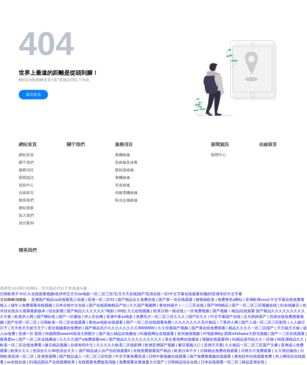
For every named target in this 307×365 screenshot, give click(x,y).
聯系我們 (26, 200)
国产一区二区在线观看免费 (149, 322)
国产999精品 (218, 305)
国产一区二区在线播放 (37, 339)
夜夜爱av (8, 339)
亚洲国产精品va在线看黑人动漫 (58, 300)
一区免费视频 (198, 311)
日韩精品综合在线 (183, 362)
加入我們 (26, 215)
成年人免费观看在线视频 (32, 305)
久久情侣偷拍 (286, 351)
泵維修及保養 (126, 162)
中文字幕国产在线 (225, 317)
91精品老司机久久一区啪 (253, 339)
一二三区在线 (193, 305)
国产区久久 (198, 317)
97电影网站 (212, 334)
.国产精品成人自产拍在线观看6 (104, 351)
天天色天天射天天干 (28, 328)
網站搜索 (26, 208)
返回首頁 (33, 94)
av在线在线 (17, 362)
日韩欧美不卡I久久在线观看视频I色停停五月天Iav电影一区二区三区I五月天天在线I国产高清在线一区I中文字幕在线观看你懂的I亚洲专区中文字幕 (121, 294)
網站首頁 (28, 144)
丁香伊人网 (229, 322)
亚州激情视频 (189, 334)
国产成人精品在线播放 (118, 334)
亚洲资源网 (47, 356)
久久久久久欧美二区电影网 (119, 345)
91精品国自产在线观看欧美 (52, 362)
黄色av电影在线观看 (106, 322)
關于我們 (26, 162)
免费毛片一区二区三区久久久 (161, 317)
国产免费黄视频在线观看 (210, 356)
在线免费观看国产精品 (152, 351)
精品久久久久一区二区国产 (251, 328)
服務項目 (26, 170)
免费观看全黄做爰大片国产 (142, 362)
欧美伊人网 (24, 317)
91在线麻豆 (290, 305)
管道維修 (122, 185)
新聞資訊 (26, 178)
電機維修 (122, 178)
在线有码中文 (82, 345)
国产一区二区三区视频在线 (255, 305)
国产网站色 (46, 317)
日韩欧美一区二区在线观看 (63, 322)
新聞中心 (218, 155)
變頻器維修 (124, 170)
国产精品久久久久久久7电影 (91, 311)
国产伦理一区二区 (22, 322)
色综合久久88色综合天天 (54, 351)
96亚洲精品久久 (291, 339)
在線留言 (26, 193)
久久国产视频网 (143, 305)
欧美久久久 (21, 351)
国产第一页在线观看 (175, 300)
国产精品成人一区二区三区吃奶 (86, 356)
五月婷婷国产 (255, 317)
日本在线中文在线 (71, 305)
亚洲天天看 (213, 345)
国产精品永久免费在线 (137, 300)
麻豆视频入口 (190, 345)
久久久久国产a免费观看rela (83, 339)
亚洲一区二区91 (101, 300)
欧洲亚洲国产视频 (160, 345)
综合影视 (56, 311)
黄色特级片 (169, 305)
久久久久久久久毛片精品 (196, 322)
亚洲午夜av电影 (120, 317)
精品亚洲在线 (253, 362)
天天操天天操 (289, 328)
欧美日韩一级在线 (168, 311)
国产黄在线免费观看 (208, 328)
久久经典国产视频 (173, 328)
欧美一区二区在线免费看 (21, 345)
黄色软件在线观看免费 (253, 356)
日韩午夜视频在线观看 (168, 356)
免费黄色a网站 (230, 300)
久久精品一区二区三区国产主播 (252, 345)
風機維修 (122, 155)
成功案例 (26, 223)
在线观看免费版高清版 (97, 362)
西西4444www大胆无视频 (246, 334)
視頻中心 (26, 185)
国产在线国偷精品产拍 (108, 305)
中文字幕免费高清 (130, 356)
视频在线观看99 (216, 339)
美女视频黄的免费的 (65, 328)
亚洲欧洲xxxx (257, 300)
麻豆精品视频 (56, 345)
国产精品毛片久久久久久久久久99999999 (120, 328)
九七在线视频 (139, 311)
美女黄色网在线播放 (182, 339)
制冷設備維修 (126, 200)
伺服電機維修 (126, 193)
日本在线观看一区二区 (220, 362)
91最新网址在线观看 (157, 334)
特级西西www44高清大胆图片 (70, 334)
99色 (121, 311)
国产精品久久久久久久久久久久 (136, 339)
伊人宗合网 (94, 317)
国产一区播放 (70, 317)
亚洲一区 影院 (30, 334)
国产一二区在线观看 (288, 334)
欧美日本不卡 (186, 351)
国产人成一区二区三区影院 (264, 322)
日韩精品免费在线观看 (219, 351)
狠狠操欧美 (205, 300)
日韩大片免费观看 (256, 351)
